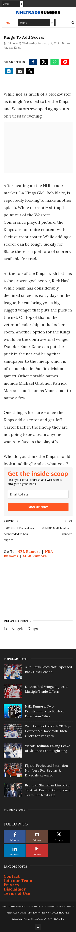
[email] (38, 494)
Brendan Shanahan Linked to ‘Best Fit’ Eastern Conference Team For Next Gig (48, 790)
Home (6, 22)
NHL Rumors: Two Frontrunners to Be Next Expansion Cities (44, 711)
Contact (12, 876)
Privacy (11, 884)
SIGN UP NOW (38, 507)
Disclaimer (15, 889)
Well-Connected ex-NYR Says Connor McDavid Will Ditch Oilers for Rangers (48, 731)
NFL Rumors (28, 551)
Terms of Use (17, 893)
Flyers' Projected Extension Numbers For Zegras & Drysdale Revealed (46, 770)
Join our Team (18, 880)
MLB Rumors (35, 556)
